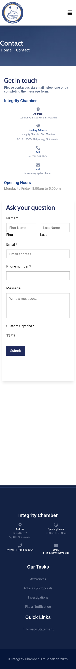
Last (43, 234)
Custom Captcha (20, 326)
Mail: (38, 169)
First (9, 234)
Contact (23, 50)
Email (11, 244)
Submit (15, 351)
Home (6, 50)
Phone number (18, 266)
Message (13, 288)
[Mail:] (38, 165)
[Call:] (38, 148)
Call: (38, 152)
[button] (70, 13)
